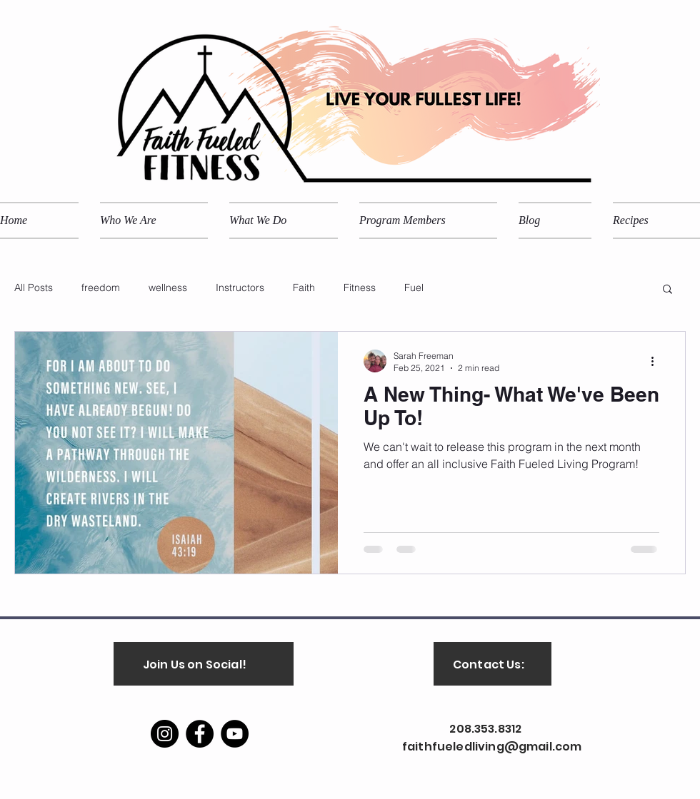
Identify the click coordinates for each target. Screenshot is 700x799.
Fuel (414, 287)
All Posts (33, 287)
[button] (667, 290)
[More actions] (657, 361)
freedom (100, 287)
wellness (168, 287)
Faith (304, 287)
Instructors (240, 287)
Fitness (360, 287)
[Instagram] (165, 734)
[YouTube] (235, 734)
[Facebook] (200, 734)
